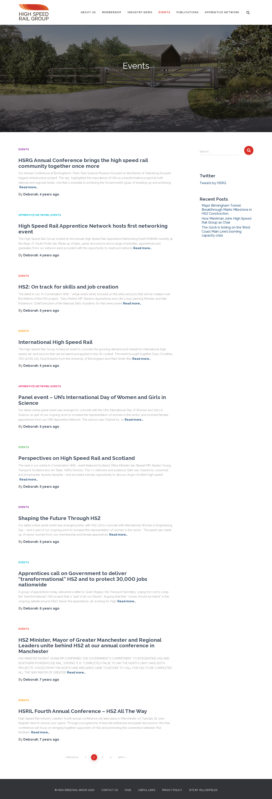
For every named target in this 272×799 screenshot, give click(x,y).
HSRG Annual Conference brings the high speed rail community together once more (83, 163)
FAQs (128, 790)
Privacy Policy (172, 790)
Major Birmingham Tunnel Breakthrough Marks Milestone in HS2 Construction (227, 209)
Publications (187, 12)
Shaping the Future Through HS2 (59, 518)
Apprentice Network (222, 12)
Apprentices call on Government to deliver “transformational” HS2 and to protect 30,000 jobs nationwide (82, 579)
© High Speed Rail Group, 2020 (74, 790)
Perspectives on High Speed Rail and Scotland (76, 458)
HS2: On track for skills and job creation (68, 287)
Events (164, 12)
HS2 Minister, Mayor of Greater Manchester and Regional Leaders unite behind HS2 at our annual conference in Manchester (89, 645)
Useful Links (146, 790)
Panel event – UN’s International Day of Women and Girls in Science (92, 400)
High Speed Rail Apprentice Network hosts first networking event (93, 229)
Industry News (140, 12)
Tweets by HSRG (213, 183)
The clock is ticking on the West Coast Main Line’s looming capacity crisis (226, 231)
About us (88, 12)
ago (49, 194)
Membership (111, 12)
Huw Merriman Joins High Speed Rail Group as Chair (226, 220)
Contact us (109, 790)
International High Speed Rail (55, 342)
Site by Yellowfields (203, 790)
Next (121, 757)
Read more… (142, 248)
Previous (72, 757)
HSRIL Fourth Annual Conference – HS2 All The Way (82, 711)
